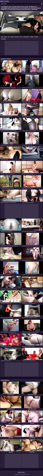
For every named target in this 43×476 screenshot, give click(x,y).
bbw (2, 36)
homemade (3, 39)
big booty (17, 36)
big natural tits (26, 36)
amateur (36, 36)
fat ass (21, 36)
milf (9, 36)
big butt (12, 36)
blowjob (31, 36)
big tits (5, 36)
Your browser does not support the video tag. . (21, 23)
